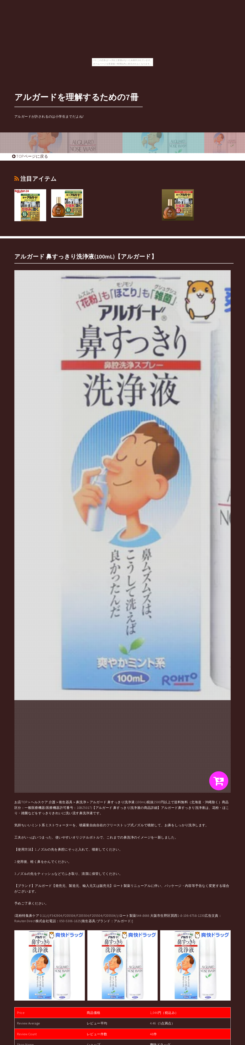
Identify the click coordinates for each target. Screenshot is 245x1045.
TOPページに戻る (30, 156)
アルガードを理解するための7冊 (76, 97)
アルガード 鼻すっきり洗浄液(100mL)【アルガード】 (85, 256)
